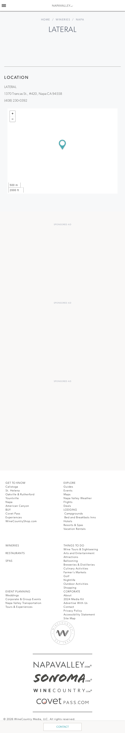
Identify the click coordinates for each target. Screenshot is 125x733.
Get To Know (16, 481)
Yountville (12, 497)
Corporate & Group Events (24, 598)
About (68, 594)
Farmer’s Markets (76, 571)
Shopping (70, 586)
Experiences (14, 516)
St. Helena (13, 489)
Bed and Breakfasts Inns (81, 516)
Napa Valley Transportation (25, 601)
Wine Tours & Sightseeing (82, 548)
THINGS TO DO (75, 544)
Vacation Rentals (76, 527)
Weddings (13, 594)
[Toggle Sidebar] (4, 5)
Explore (71, 481)
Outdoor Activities (76, 582)
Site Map (70, 617)
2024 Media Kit (74, 598)
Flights (68, 501)
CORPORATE (73, 590)
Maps (67, 493)
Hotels (68, 520)
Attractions (71, 555)
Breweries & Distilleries (80, 563)
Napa (9, 501)
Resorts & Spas (75, 524)
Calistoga (12, 485)
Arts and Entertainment (80, 552)
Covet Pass (14, 512)
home (45, 19)
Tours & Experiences (20, 605)
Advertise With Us (76, 601)
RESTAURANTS (17, 552)
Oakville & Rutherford (21, 493)
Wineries (63, 19)
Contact (62, 727)
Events (68, 489)
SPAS (10, 559)
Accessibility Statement (80, 613)
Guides (69, 485)
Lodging (71, 508)
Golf (67, 575)
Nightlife (69, 578)
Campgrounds (74, 512)
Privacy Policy (74, 609)
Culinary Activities (76, 567)
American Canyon (18, 504)
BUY (9, 508)
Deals (68, 504)
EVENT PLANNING (19, 590)
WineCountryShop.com (22, 520)
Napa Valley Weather (79, 497)
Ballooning (71, 559)
